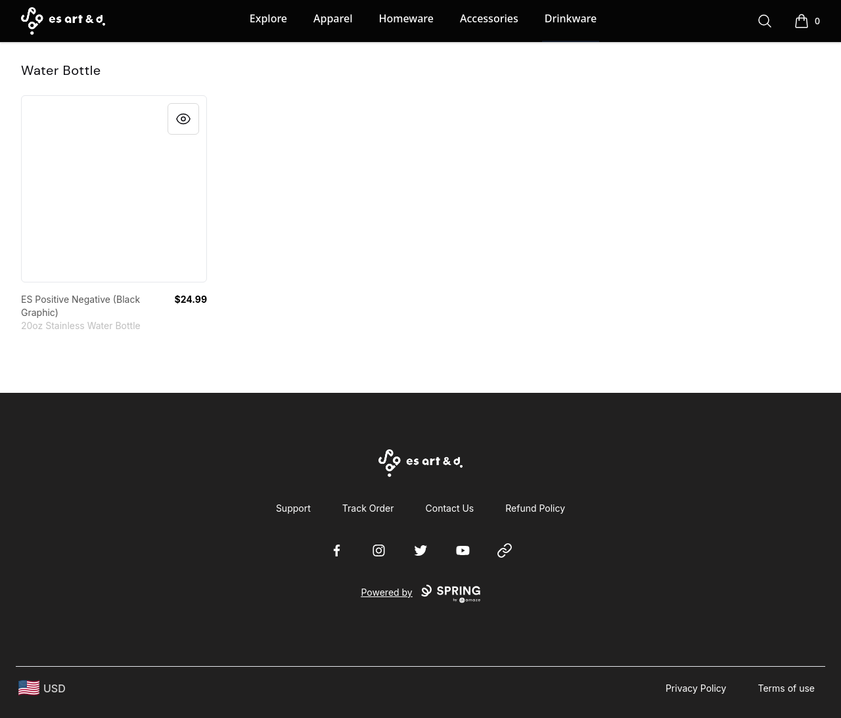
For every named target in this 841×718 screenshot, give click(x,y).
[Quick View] (183, 119)
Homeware (405, 18)
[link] (114, 189)
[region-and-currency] (42, 688)
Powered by (420, 594)
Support (293, 508)
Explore (268, 18)
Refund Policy (535, 508)
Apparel (332, 18)
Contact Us (450, 508)
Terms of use (786, 688)
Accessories (489, 18)
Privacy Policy (696, 688)
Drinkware (571, 18)
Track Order (368, 508)
